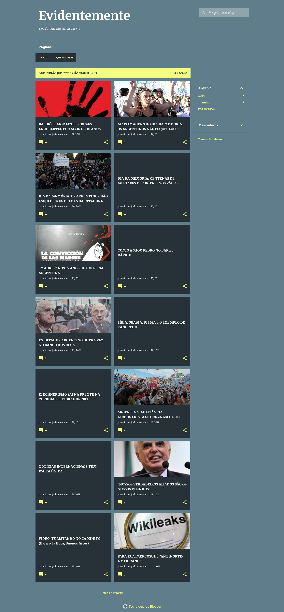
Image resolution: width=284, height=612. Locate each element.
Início (42, 57)
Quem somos (63, 57)
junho (205, 102)
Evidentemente (84, 15)
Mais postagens (113, 593)
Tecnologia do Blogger (142, 606)
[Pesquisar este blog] (228, 12)
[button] (106, 142)
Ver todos (180, 73)
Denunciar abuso (210, 139)
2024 (201, 95)
